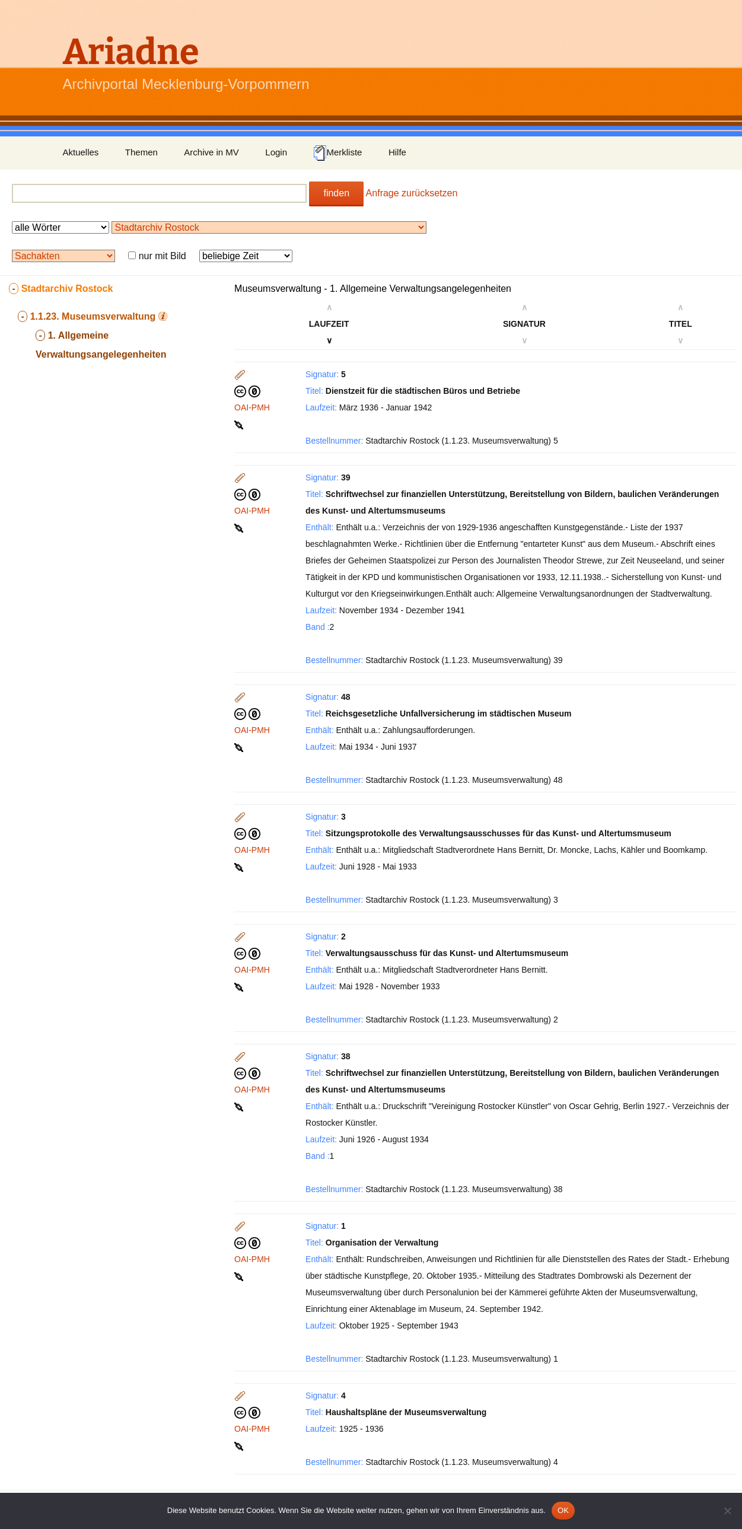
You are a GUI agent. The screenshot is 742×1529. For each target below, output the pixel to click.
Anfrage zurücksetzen (412, 193)
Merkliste (337, 153)
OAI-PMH (252, 407)
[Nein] (727, 1511)
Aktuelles (81, 152)
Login (276, 152)
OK (563, 1510)
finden (336, 193)
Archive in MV (211, 152)
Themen (141, 152)
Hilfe (397, 152)
